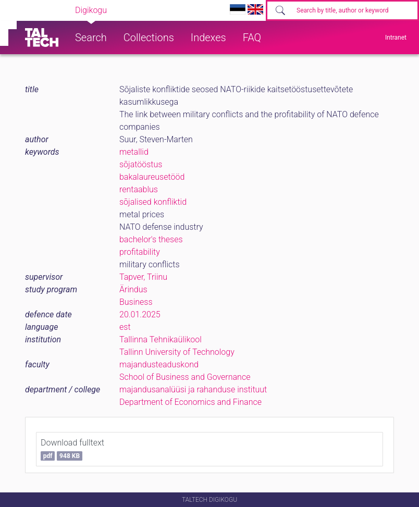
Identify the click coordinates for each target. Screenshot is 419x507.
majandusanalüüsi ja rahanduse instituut (193, 389)
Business (136, 302)
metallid (134, 152)
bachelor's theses (151, 239)
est (125, 327)
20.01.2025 (140, 314)
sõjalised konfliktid (153, 202)
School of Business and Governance (184, 377)
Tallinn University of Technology (177, 352)
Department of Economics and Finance (190, 402)
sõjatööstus (140, 164)
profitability (139, 252)
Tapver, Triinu (143, 277)
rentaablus (138, 189)
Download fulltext (72, 449)
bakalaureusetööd (151, 177)
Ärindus (133, 289)
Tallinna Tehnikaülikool (160, 339)
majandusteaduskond (159, 364)
